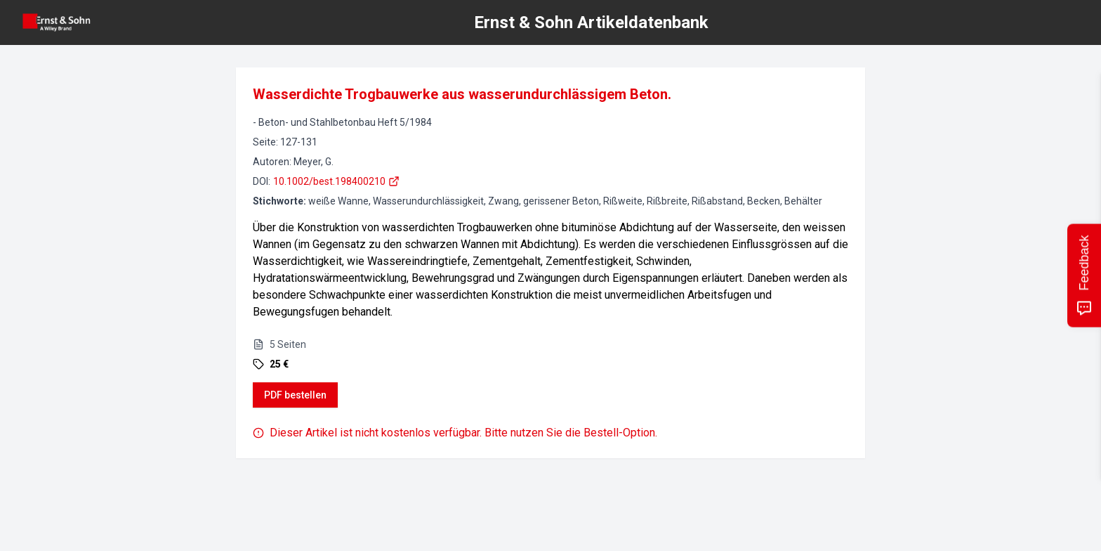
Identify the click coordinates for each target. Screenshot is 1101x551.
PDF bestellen (295, 395)
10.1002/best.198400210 (336, 181)
